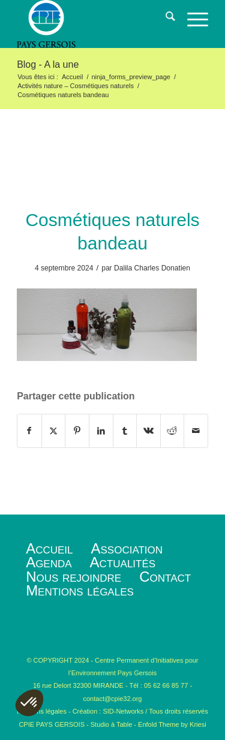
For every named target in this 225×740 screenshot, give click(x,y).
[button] (29, 702)
